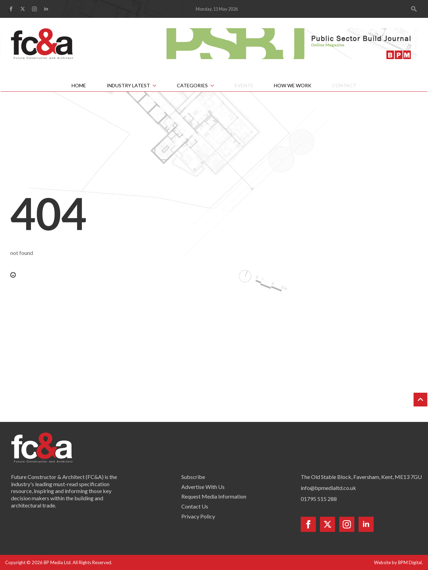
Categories (192, 85)
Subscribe (193, 476)
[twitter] (23, 9)
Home (79, 85)
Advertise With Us (203, 486)
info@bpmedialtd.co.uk (328, 487)
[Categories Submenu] (216, 85)
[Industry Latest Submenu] (158, 85)
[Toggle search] (414, 9)
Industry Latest (128, 85)
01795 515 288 (319, 498)
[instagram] (34, 9)
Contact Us (194, 506)
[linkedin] (46, 9)
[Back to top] (420, 399)
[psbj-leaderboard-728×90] (292, 43)
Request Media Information (213, 496)
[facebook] (11, 9)
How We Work (292, 85)
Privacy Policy (198, 516)
